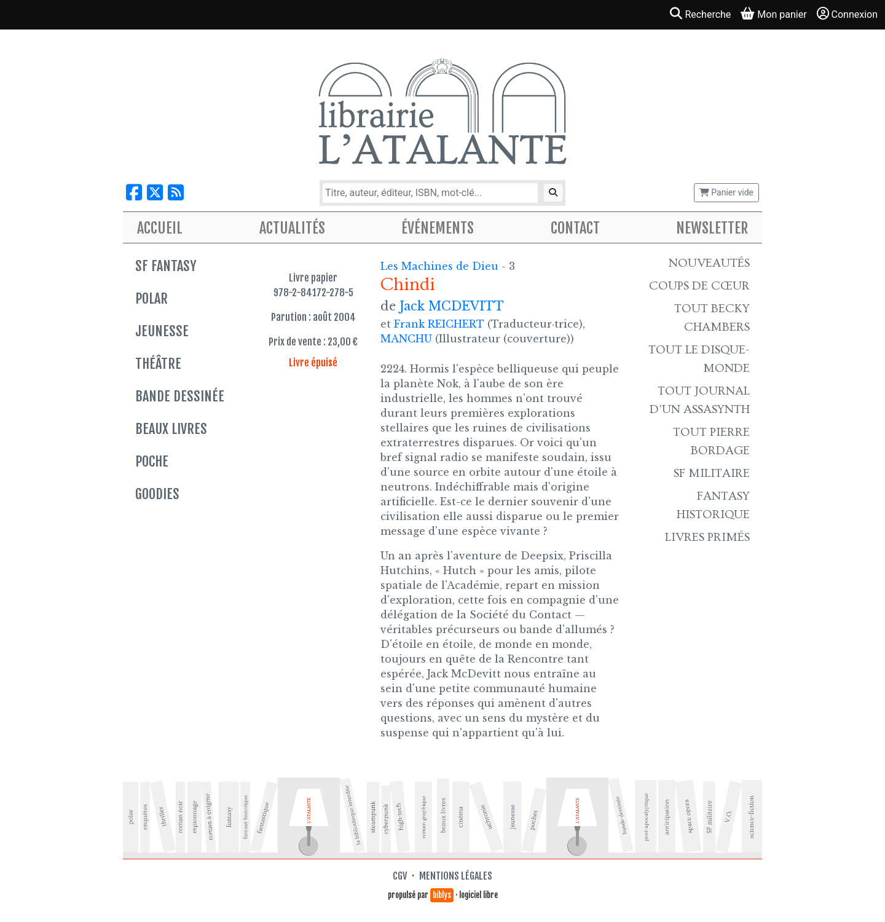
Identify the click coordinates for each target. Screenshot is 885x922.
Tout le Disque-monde (699, 359)
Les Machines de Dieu (441, 266)
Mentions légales (455, 876)
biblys (442, 895)
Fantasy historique (713, 505)
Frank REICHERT (439, 324)
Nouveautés (709, 263)
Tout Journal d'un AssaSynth (700, 400)
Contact (575, 228)
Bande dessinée (179, 396)
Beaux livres (171, 428)
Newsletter (712, 228)
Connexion (847, 13)
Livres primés (707, 537)
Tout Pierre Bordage (711, 441)
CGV (400, 876)
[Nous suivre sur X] (155, 193)
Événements (437, 228)
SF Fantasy (165, 266)
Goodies (157, 494)
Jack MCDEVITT (451, 306)
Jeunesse (162, 331)
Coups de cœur (699, 286)
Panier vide (726, 192)
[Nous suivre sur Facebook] (134, 193)
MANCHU (406, 339)
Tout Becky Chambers (712, 318)
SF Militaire (712, 473)
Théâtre (158, 363)
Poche (151, 461)
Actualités (292, 228)
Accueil (160, 228)
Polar (151, 298)
